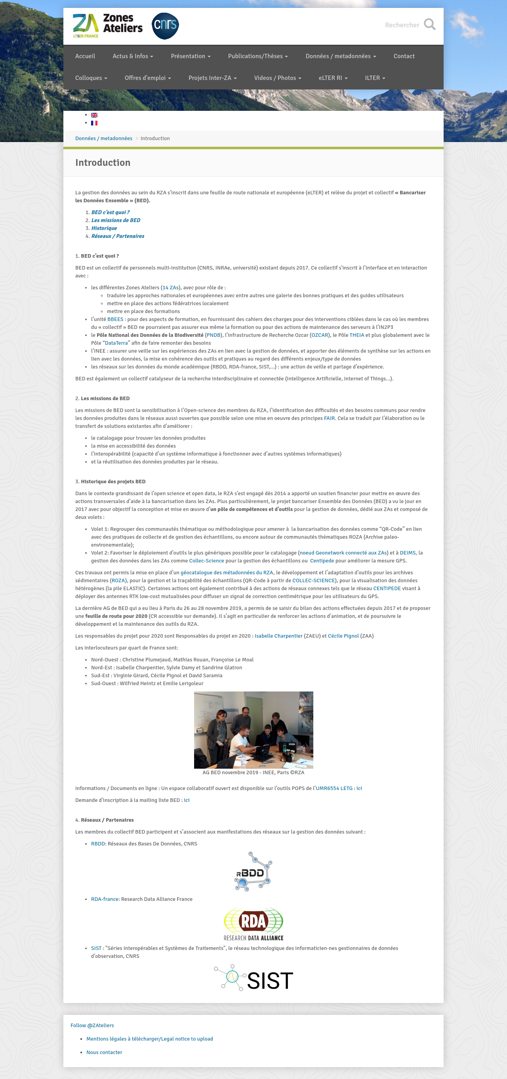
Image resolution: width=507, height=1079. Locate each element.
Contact (404, 56)
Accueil (85, 56)
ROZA (118, 580)
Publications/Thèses (258, 56)
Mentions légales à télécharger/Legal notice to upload (149, 1038)
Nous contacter (104, 1052)
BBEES (116, 319)
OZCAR (319, 335)
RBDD (98, 843)
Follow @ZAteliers (92, 1025)
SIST (97, 948)
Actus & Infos (132, 56)
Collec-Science (207, 560)
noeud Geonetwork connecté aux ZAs (343, 552)
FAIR (329, 418)
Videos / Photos (277, 78)
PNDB (214, 335)
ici (359, 788)
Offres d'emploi (148, 78)
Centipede (322, 560)
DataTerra (116, 343)
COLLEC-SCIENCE (313, 580)
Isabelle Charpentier (279, 636)
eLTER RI (333, 78)
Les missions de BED (115, 220)
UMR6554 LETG (335, 788)
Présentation (190, 56)
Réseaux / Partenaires (117, 236)
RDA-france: (105, 899)
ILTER (375, 78)
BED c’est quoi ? (110, 212)
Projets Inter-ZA (213, 78)
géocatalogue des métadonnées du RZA (227, 572)
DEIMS (408, 552)
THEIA (358, 335)
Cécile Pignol (343, 636)
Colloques (91, 78)
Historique (104, 228)
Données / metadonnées (340, 56)
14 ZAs (170, 287)
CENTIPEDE (388, 588)
